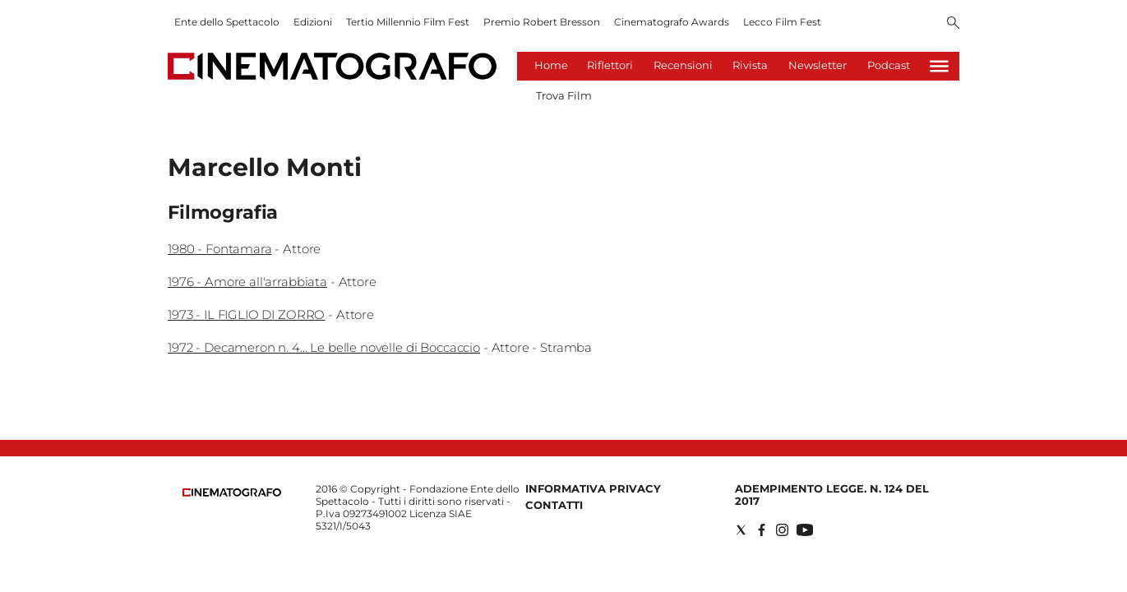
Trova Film (564, 95)
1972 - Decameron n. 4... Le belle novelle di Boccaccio (324, 347)
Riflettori (610, 65)
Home (551, 65)
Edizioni (312, 22)
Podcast (888, 65)
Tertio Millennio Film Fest (407, 22)
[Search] (953, 23)
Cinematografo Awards (671, 22)
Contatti (554, 504)
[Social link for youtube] (805, 530)
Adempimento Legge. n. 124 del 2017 (832, 494)
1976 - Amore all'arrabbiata (247, 281)
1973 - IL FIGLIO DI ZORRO (246, 314)
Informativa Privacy (593, 488)
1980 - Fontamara (220, 249)
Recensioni (683, 65)
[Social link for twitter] (741, 530)
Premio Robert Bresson (541, 22)
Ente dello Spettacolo (226, 22)
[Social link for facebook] (761, 530)
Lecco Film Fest (782, 22)
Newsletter (817, 65)
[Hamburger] (939, 66)
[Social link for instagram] (782, 530)
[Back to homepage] (231, 493)
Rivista (750, 65)
